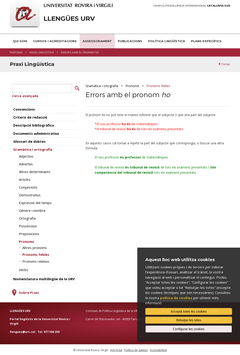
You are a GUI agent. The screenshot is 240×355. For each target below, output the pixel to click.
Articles (25, 178)
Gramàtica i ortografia (102, 86)
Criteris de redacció (30, 116)
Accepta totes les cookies (189, 311)
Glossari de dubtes (29, 140)
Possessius (28, 225)
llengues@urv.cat (22, 331)
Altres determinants (34, 171)
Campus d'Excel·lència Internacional (191, 6)
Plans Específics (206, 41)
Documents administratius (36, 132)
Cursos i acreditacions (55, 41)
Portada (16, 52)
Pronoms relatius (35, 260)
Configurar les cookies (189, 329)
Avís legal (116, 349)
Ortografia (27, 217)
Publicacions (130, 41)
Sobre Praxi (29, 292)
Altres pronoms (34, 247)
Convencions (24, 108)
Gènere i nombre (32, 209)
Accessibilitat (158, 349)
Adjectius (26, 155)
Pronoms (132, 86)
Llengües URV (69, 18)
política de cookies (176, 297)
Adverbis (26, 163)
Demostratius (30, 194)
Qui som (20, 41)
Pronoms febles (158, 86)
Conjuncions (28, 186)
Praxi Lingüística (41, 52)
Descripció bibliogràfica (33, 124)
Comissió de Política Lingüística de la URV (112, 310)
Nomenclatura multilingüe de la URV (44, 278)
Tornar (225, 64)
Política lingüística (166, 41)
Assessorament (97, 41)
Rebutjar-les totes (188, 320)
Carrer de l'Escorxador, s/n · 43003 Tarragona (115, 318)
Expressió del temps (35, 202)
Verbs (23, 269)
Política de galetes (136, 349)
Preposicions (29, 233)
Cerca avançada (25, 95)
